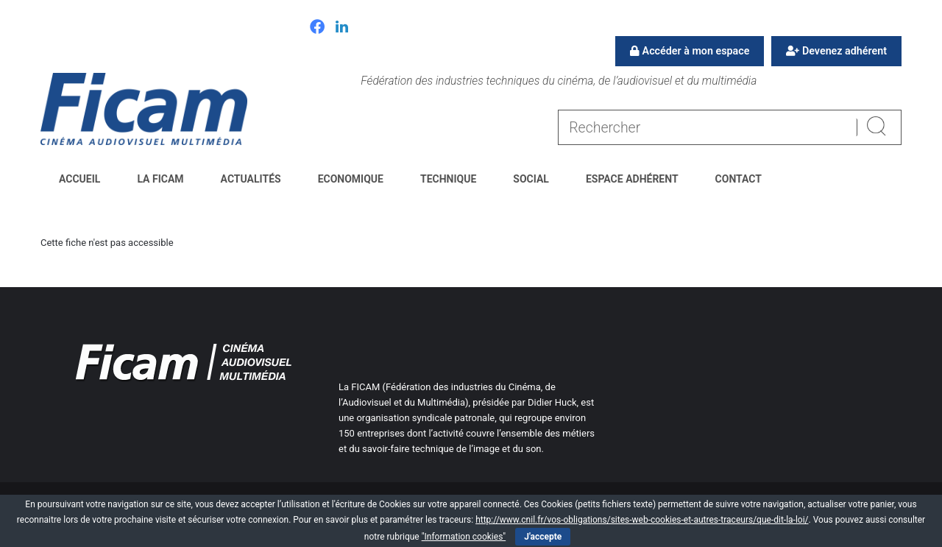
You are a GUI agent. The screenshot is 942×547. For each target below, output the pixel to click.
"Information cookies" (464, 537)
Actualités (251, 179)
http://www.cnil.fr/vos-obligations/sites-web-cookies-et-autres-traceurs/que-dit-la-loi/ (641, 520)
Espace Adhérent (632, 179)
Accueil (79, 179)
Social (531, 179)
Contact (738, 179)
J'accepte (543, 537)
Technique (448, 179)
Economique (350, 179)
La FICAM (160, 179)
